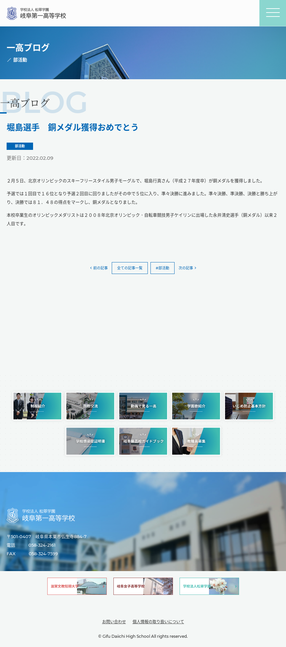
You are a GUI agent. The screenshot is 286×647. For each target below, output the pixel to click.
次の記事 (186, 268)
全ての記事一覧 (130, 268)
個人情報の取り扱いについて (158, 621)
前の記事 (100, 268)
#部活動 (162, 268)
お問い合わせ (114, 621)
